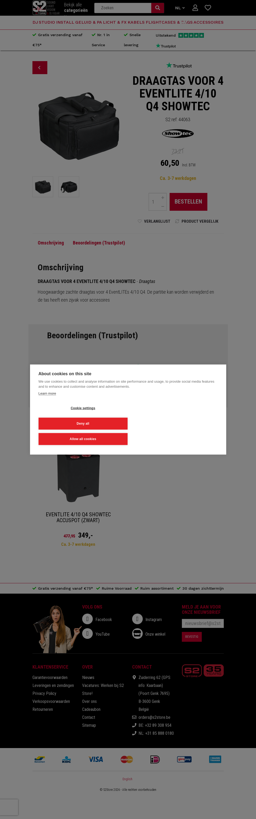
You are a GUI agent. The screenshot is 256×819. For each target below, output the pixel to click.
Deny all (119, 423)
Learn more (47, 409)
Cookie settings (64, 423)
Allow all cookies (174, 423)
